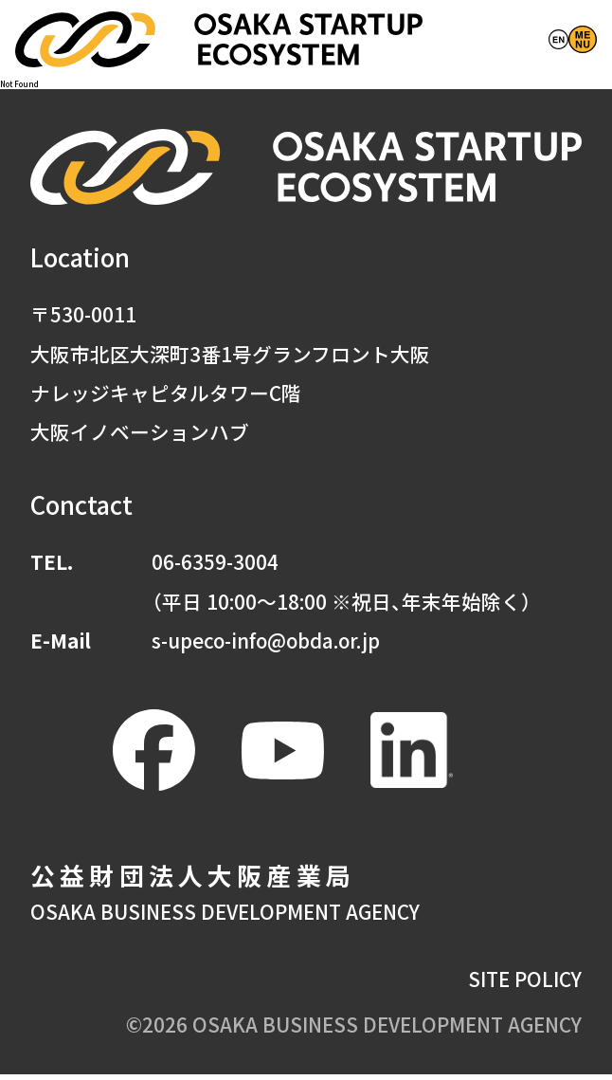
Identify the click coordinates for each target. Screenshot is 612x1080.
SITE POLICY (525, 983)
